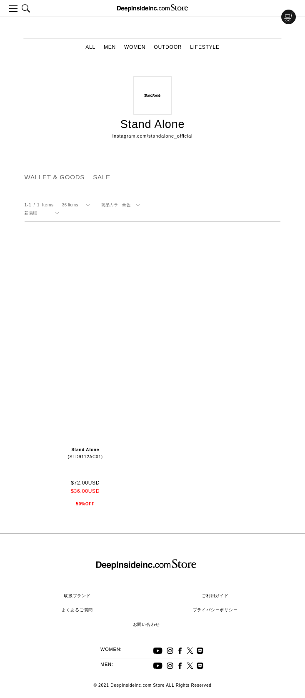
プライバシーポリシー (215, 610)
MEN (110, 47)
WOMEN (134, 47)
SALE (101, 177)
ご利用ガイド (215, 595)
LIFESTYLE (205, 47)
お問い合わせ (146, 624)
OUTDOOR (168, 47)
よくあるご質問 (77, 610)
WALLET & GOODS (55, 177)
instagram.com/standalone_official (152, 135)
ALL (90, 47)
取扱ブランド (77, 595)
